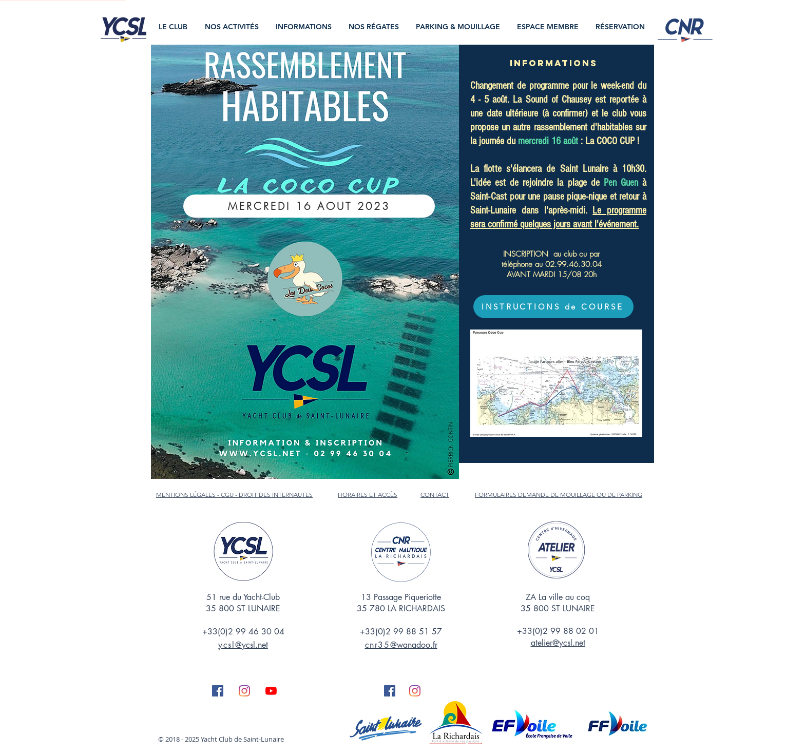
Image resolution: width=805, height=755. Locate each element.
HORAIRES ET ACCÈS (367, 494)
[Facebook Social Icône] (217, 690)
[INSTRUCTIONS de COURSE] (553, 306)
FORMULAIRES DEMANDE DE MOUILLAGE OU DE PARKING (558, 494)
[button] (174, 27)
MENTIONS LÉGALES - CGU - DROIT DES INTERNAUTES (234, 494)
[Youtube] (271, 690)
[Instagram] (244, 690)
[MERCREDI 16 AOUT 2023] (309, 206)
